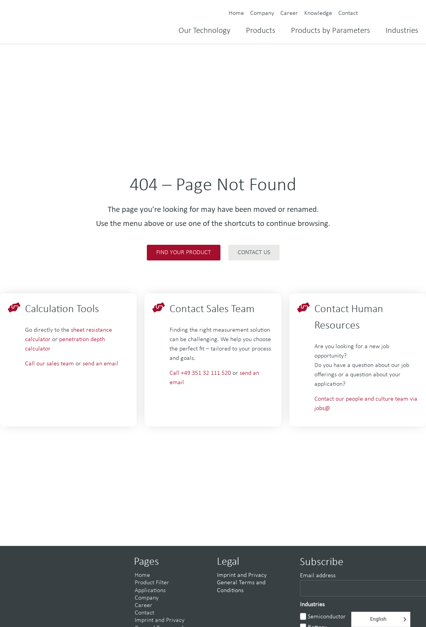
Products (260, 31)
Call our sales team (49, 364)
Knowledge (318, 13)
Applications (150, 590)
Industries (402, 31)
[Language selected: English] (380, 619)
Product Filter (152, 583)
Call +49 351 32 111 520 (201, 373)
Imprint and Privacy (159, 620)
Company (262, 13)
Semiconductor (327, 617)
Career (289, 13)
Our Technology (204, 31)
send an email (100, 364)
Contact (348, 13)
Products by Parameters (330, 31)
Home (236, 13)
